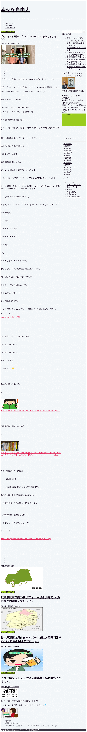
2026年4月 (67, 144)
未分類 (69, 189)
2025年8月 (67, 163)
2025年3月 (67, 175)
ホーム (7, 21)
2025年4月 (67, 172)
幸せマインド (72, 187)
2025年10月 (67, 158)
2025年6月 (67, 167)
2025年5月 (67, 170)
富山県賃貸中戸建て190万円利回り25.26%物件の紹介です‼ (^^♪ (76, 59)
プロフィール (10, 23)
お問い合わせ (10, 28)
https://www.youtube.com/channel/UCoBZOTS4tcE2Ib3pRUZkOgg (26, 539)
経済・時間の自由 (8, 32)
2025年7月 (67, 165)
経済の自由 (71, 194)
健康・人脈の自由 (74, 185)
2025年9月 (67, 160)
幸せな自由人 (15, 9)
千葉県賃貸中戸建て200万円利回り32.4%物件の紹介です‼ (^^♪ (76, 66)
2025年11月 (67, 156)
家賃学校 (8, 25)
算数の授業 (71, 192)
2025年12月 (67, 153)
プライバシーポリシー (10, 730)
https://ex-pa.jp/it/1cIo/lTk (10, 317)
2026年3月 (67, 146)
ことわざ (70, 182)
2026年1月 (67, 151)
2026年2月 (67, 148)
